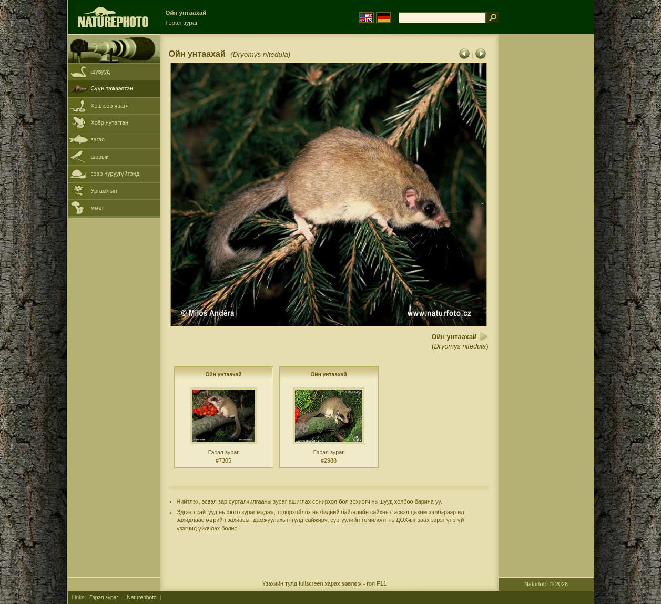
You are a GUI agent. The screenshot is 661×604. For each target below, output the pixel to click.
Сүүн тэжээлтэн (112, 88)
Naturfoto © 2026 (546, 584)
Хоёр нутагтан (110, 122)
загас (98, 139)
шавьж (100, 156)
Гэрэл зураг (103, 597)
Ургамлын (104, 191)
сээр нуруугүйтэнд (115, 173)
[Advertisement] (546, 202)
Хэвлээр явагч (110, 106)
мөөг (97, 207)
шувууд (100, 71)
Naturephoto (141, 597)
